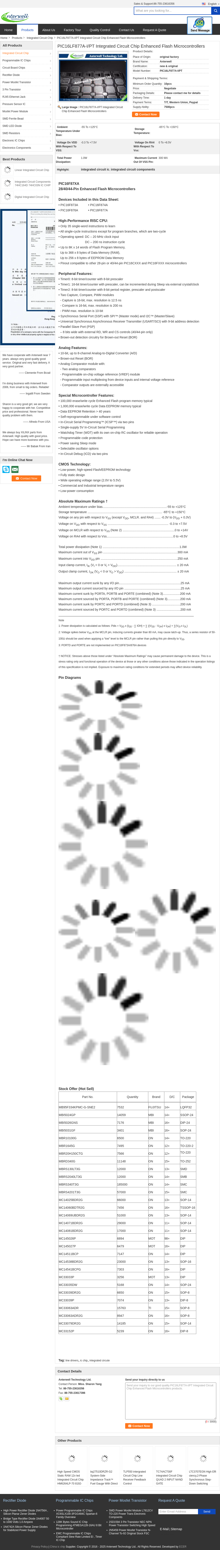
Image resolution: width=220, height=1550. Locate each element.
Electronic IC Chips (13, 140)
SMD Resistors (11, 133)
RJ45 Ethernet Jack (14, 96)
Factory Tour (72, 30)
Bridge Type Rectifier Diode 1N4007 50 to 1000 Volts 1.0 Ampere (26, 1520)
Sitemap (176, 1529)
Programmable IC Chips (16, 60)
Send (206, 1511)
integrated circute (100, 1360)
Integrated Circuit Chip (40, 37)
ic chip (84, 1360)
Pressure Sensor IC (14, 104)
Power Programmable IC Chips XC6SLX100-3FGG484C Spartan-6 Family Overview (76, 1514)
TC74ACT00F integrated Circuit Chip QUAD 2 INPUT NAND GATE (169, 1477)
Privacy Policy (39, 1546)
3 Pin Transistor (11, 89)
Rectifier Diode (11, 75)
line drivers (72, 1360)
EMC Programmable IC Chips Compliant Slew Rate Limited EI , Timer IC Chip (79, 1537)
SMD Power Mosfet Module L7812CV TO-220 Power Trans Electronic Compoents (131, 1514)
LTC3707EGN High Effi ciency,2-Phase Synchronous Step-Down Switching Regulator (202, 1479)
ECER (182, 1546)
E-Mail (164, 1529)
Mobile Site (166, 1534)
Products (27, 30)
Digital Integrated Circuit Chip (32, 197)
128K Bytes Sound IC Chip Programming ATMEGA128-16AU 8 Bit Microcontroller (78, 1525)
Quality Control (100, 30)
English (214, 4)
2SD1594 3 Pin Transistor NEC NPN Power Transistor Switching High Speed (132, 1523)
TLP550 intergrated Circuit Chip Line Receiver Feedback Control (134, 1477)
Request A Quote (154, 30)
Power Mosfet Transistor (16, 82)
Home (8, 30)
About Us (48, 30)
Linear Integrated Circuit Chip (32, 170)
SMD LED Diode (12, 126)
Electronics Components (16, 147)
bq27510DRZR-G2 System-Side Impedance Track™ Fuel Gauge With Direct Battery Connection (104, 1479)
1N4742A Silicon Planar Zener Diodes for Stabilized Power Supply (25, 1528)
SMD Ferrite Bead (13, 118)
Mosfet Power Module (15, 111)
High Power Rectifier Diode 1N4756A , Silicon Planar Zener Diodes (25, 1512)
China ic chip (57, 1546)
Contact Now (148, 114)
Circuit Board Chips (13, 67)
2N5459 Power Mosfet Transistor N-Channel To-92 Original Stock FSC (130, 1532)
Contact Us (126, 30)
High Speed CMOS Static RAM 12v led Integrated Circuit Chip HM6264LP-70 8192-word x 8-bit (70, 1479)
